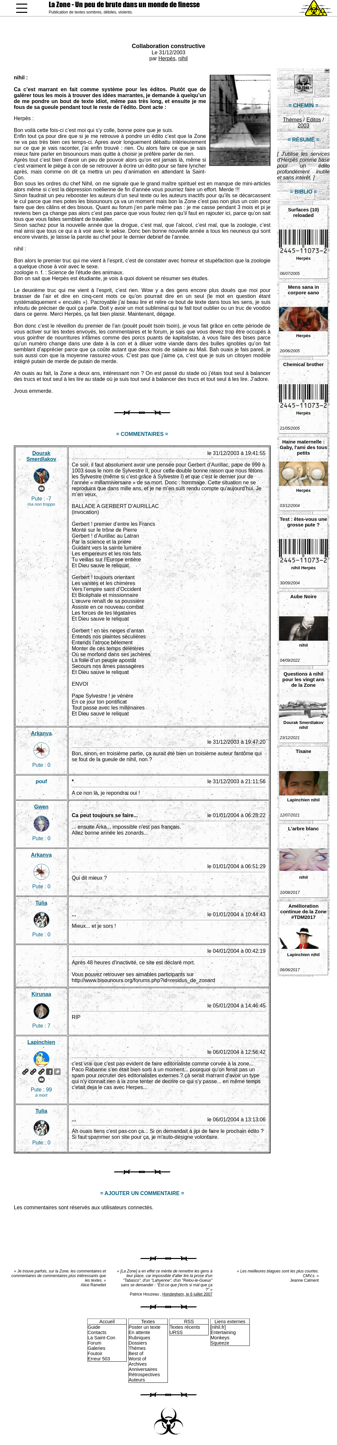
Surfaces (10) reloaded (303, 212)
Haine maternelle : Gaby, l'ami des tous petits (303, 447)
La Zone (124, 4)
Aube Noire (303, 596)
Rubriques (139, 1337)
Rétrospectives (144, 1374)
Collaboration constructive (168, 46)
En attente (139, 1332)
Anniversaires (143, 1369)
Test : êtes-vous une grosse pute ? (303, 521)
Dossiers (138, 1343)
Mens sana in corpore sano (303, 289)
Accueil (107, 1321)
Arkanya (41, 733)
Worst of (137, 1358)
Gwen (41, 807)
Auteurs (137, 1379)
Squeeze (220, 1343)
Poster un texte (145, 1327)
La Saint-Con (101, 1337)
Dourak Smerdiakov (303, 722)
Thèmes (292, 119)
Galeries (96, 1348)
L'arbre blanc (303, 828)
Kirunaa (41, 994)
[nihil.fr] (218, 1327)
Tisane (303, 751)
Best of (136, 1353)
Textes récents (184, 1327)
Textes (148, 1321)
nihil (183, 58)
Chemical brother (303, 364)
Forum (94, 1343)
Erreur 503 (99, 1358)
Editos (313, 119)
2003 (303, 125)
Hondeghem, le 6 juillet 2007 (187, 1294)
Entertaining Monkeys (223, 1335)
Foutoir (95, 1353)
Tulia (41, 903)
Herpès (166, 58)
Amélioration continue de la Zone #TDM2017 (303, 911)
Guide (94, 1327)
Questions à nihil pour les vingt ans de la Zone (303, 679)
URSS (176, 1332)
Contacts (97, 1332)
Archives (138, 1364)
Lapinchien (298, 799)
